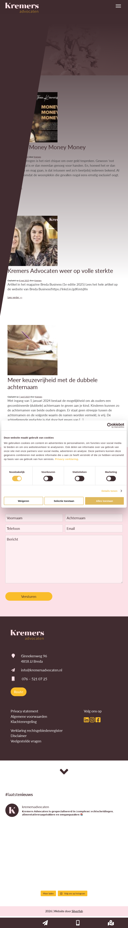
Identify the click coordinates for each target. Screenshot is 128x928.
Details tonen (109, 490)
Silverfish (77, 911)
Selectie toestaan (64, 500)
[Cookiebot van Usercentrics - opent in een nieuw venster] (109, 425)
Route (18, 691)
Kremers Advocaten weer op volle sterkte (60, 270)
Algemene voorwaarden (29, 716)
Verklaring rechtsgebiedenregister (37, 730)
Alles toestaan (104, 500)
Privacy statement (24, 711)
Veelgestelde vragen (26, 741)
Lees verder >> (15, 297)
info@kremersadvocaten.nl (41, 670)
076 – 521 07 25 (34, 678)
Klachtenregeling (24, 721)
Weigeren (23, 500)
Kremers (37, 156)
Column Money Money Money (47, 147)
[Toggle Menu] (118, 6)
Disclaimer (19, 735)
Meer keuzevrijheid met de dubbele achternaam (53, 383)
